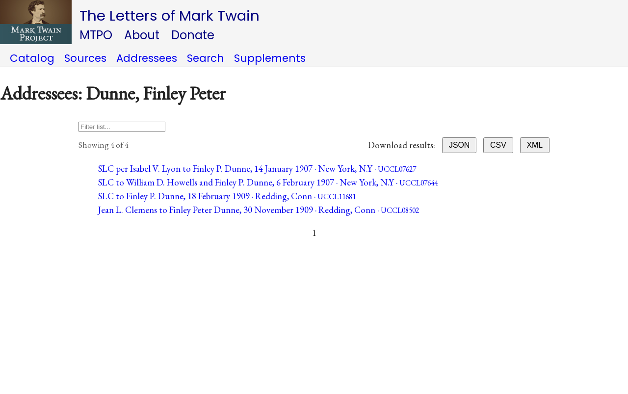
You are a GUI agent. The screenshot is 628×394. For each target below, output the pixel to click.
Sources (85, 58)
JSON (459, 145)
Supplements (270, 58)
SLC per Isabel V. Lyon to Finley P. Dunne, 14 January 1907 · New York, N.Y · (257, 168)
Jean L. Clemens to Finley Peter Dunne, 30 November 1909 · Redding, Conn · (258, 210)
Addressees (146, 58)
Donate (192, 35)
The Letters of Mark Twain (169, 15)
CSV (498, 145)
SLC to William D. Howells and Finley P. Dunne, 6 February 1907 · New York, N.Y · (268, 182)
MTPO (95, 35)
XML (535, 145)
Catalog (32, 58)
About (141, 35)
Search (205, 58)
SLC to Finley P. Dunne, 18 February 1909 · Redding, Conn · (227, 196)
